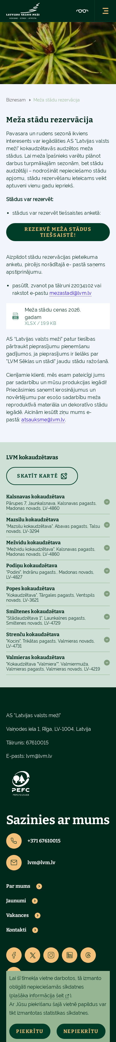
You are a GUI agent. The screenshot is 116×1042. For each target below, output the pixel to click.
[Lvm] (23, 11)
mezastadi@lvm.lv (70, 293)
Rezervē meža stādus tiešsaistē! (57, 232)
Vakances (17, 915)
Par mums (18, 886)
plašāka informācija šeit (37, 996)
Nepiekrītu (81, 1031)
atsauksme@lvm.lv (43, 420)
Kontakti (16, 929)
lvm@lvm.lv (39, 756)
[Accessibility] (82, 11)
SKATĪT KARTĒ (37, 476)
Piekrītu (30, 1031)
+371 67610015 (33, 841)
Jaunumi (16, 900)
